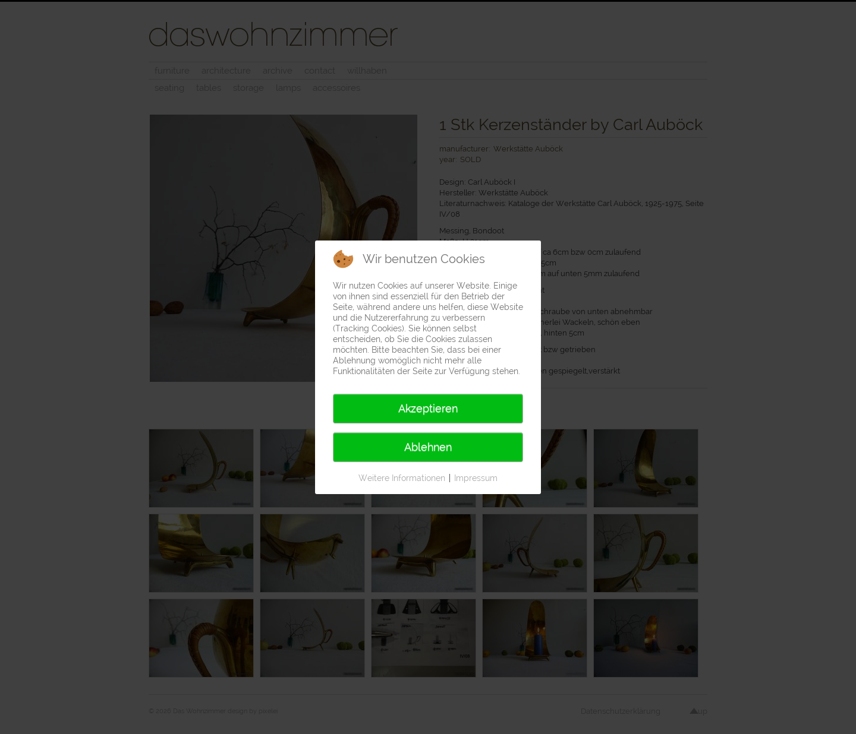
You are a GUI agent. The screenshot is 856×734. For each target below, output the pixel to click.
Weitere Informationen (401, 478)
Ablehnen (428, 447)
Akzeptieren (428, 408)
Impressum (476, 478)
